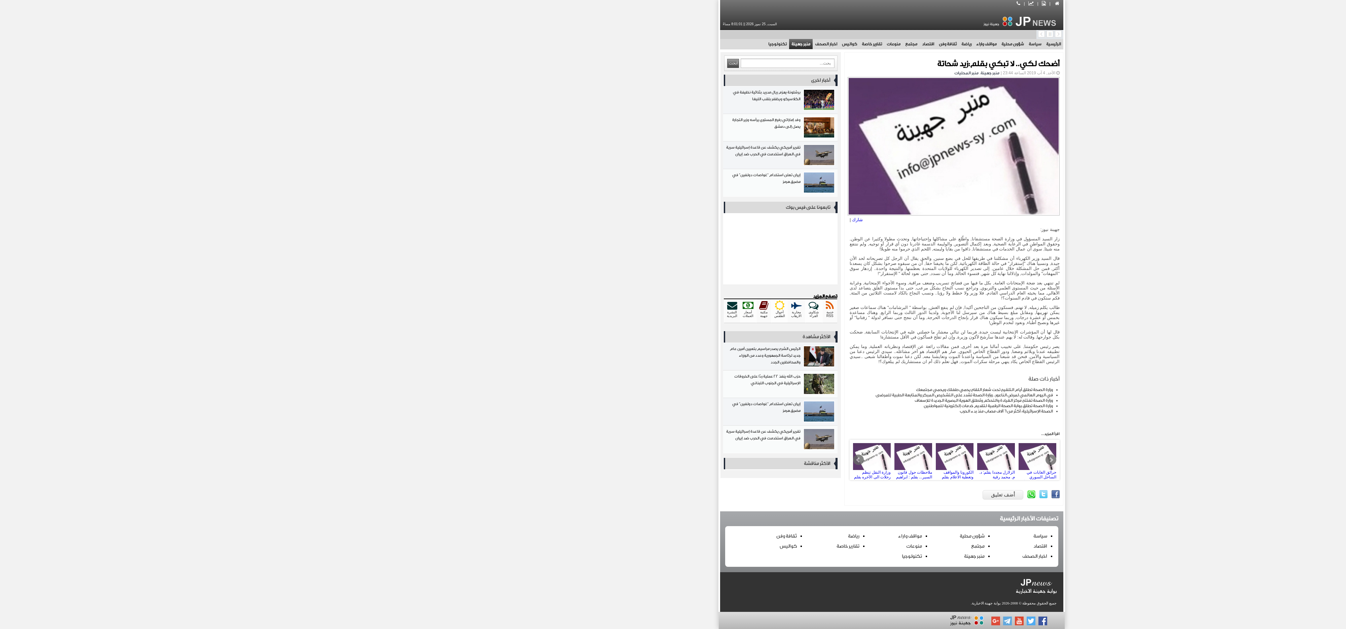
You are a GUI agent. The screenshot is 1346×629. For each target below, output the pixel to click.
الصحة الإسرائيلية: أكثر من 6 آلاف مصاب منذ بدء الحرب (787, 411)
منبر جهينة (582, 44)
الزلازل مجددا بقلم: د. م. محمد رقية (777, 460)
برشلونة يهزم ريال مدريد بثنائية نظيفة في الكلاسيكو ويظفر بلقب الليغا (561, 101)
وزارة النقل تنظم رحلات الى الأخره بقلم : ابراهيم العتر (653, 460)
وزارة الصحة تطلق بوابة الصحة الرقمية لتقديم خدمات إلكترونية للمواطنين (769, 405)
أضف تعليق (784, 495)
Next (832, 460)
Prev (639, 460)
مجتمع (692, 44)
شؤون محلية (794, 44)
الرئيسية (834, 44)
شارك (638, 219)
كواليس (630, 44)
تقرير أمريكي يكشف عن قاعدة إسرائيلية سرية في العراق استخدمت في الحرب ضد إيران (561, 156)
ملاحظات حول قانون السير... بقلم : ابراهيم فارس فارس (694, 460)
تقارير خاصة (653, 44)
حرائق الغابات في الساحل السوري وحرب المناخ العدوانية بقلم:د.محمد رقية (819, 460)
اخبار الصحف (607, 44)
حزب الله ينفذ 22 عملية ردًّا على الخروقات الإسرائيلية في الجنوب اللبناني (561, 385)
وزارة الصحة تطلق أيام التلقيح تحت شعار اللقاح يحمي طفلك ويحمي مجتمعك (765, 389)
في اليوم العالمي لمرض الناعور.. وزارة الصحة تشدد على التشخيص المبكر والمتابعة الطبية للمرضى (745, 395)
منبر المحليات (748, 73)
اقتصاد (709, 44)
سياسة (816, 44)
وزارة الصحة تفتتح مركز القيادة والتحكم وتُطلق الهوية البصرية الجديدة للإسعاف (765, 400)
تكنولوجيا (559, 44)
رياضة (748, 44)
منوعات (675, 44)
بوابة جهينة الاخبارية (767, 603)
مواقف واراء (767, 44)
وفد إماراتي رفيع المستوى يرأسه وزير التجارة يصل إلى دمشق (561, 129)
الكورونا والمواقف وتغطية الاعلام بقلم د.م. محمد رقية (736, 460)
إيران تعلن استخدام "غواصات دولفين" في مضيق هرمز (561, 184)
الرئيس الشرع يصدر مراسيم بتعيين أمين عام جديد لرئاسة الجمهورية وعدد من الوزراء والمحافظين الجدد (561, 358)
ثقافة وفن (729, 44)
